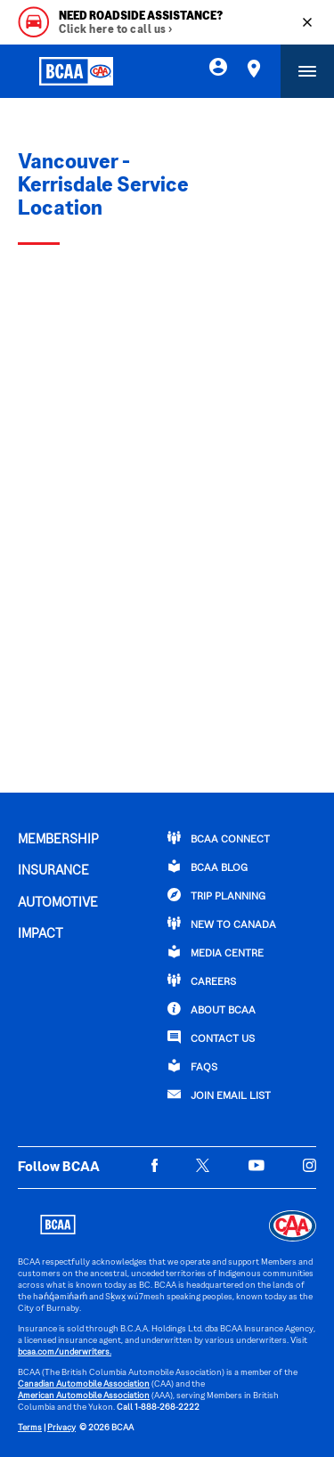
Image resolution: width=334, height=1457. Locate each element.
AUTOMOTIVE (58, 903)
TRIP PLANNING (216, 895)
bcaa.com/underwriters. (64, 1352)
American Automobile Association (84, 1396)
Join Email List (219, 1094)
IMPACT (40, 934)
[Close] (307, 22)
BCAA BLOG (207, 866)
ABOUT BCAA (211, 1009)
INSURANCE (53, 871)
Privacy (61, 1428)
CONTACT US (211, 1037)
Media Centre (215, 952)
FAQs (192, 1066)
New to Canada (221, 923)
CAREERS (201, 980)
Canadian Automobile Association (84, 1384)
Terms (30, 1428)
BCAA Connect (218, 838)
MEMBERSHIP (58, 840)
